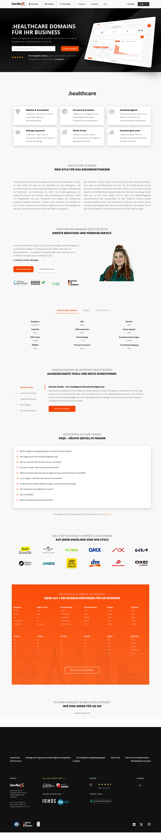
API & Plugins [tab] (23, 405)
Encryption (66, 4)
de (141, 788)
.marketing (64, 619)
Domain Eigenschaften (67, 310)
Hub (104, 4)
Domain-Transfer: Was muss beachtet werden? (39, 467)
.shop (15, 613)
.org (108, 648)
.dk (38, 645)
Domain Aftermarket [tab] (25, 410)
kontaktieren (106, 514)
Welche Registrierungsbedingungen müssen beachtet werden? (46, 451)
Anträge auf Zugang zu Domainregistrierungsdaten (48, 760)
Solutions (81, 4)
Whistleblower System (140, 763)
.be (132, 648)
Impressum (15, 760)
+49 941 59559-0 (19, 805)
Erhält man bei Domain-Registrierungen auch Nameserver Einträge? (48, 484)
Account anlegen (23, 269)
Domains (34, 4)
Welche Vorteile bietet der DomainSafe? (36, 500)
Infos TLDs (115, 760)
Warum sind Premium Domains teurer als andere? (41, 462)
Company (94, 4)
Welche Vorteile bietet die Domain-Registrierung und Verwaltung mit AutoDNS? (53, 473)
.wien (133, 655)
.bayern (134, 645)
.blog (133, 616)
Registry (86, 310)
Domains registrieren (82, 672)
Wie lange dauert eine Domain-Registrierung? (39, 456)
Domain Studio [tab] (24, 387)
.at (14, 642)
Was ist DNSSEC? (27, 494)
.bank (62, 613)
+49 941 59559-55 (19, 807)
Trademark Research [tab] (26, 399)
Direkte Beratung (46, 269)
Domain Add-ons (103, 310)
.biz (108, 642)
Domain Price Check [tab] (25, 393)
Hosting (49, 4)
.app (38, 616)
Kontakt (130, 4)
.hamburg (135, 652)
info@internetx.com (22, 809)
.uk (85, 648)
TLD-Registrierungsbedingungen (92, 760)
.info (109, 655)
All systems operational (100, 804)
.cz (14, 655)
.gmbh (15, 616)
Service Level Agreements (136, 760)
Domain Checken (70, 49)
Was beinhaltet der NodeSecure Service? (37, 489)
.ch (14, 648)
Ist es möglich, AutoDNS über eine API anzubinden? (41, 478)
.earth (109, 626)
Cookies (76, 763)
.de (38, 642)
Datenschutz (16, 763)
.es (38, 648)
